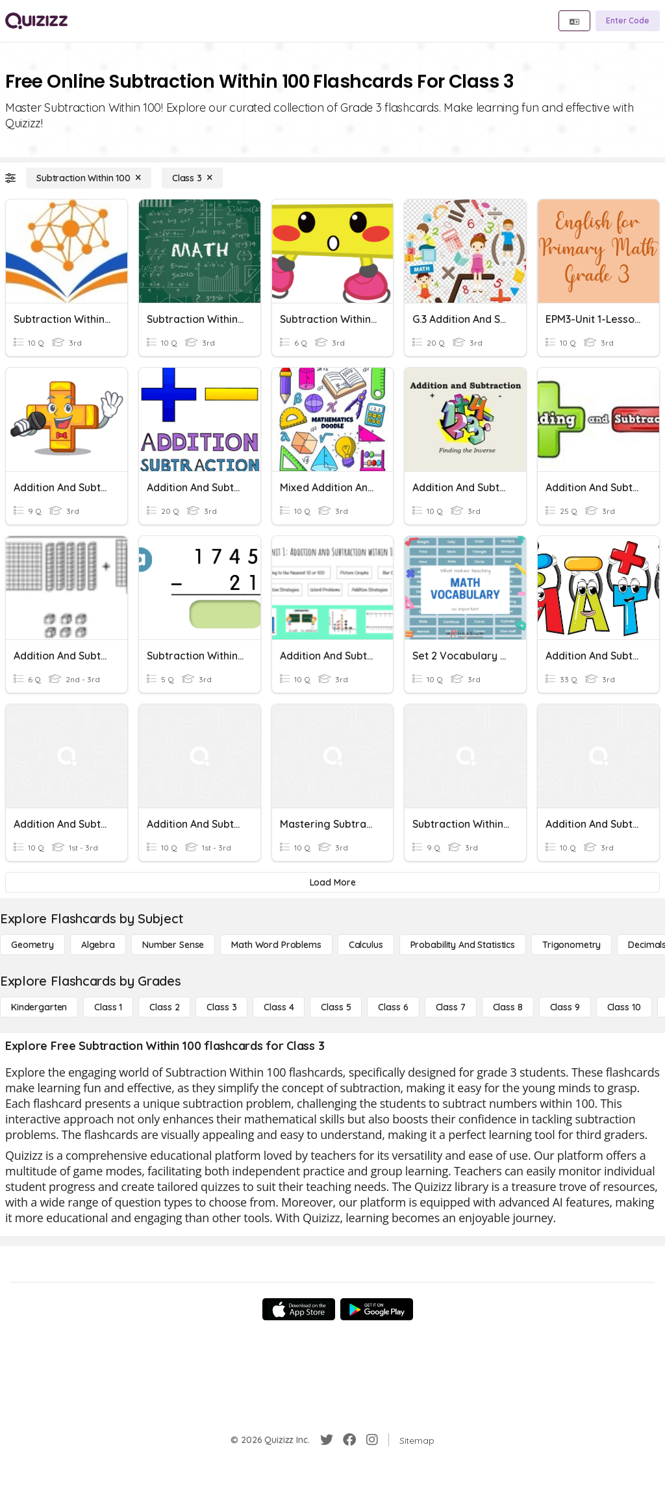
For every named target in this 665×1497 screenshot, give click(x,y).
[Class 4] (279, 1007)
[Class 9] (565, 1007)
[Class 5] (336, 1007)
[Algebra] (98, 944)
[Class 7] (451, 1007)
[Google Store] (376, 1309)
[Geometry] (32, 944)
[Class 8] (508, 1007)
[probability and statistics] (462, 944)
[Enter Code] (628, 20)
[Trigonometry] (571, 944)
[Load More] (332, 882)
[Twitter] (326, 1439)
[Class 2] (164, 1007)
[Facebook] (349, 1439)
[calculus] (366, 944)
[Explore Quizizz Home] (36, 20)
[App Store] (298, 1309)
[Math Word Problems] (276, 944)
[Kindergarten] (39, 1007)
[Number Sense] (173, 944)
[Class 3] (192, 178)
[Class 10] (624, 1007)
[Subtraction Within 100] (88, 178)
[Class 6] (393, 1007)
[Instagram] (372, 1439)
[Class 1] (108, 1007)
